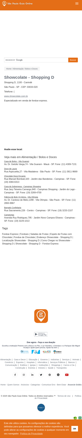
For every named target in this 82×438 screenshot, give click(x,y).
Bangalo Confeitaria (12, 208)
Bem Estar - (62, 385)
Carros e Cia (68, 365)
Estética (23, 365)
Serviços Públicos (57, 362)
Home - (4, 385)
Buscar (73, 60)
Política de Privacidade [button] (31, 433)
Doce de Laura (10, 169)
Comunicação (11, 365)
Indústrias (55, 359)
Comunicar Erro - (49, 385)
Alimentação (5, 359)
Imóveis (41, 368)
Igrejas (33, 365)
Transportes (61, 368)
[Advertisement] (41, 34)
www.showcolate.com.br (16, 96)
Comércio (9, 362)
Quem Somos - (13, 385)
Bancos (71, 362)
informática (42, 362)
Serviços (66, 359)
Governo (44, 359)
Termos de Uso (63, 396)
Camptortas (9, 215)
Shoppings (55, 365)
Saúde (50, 368)
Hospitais (31, 362)
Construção (20, 368)
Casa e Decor (20, 359)
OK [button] (74, 429)
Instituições (43, 365)
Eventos (31, 368)
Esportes (20, 362)
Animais (75, 359)
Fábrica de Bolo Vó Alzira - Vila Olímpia (21, 197)
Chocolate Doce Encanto (15, 176)
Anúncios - (25, 385)
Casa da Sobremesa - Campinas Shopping (22, 186)
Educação (33, 359)
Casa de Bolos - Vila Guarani (16, 161)
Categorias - (36, 385)
